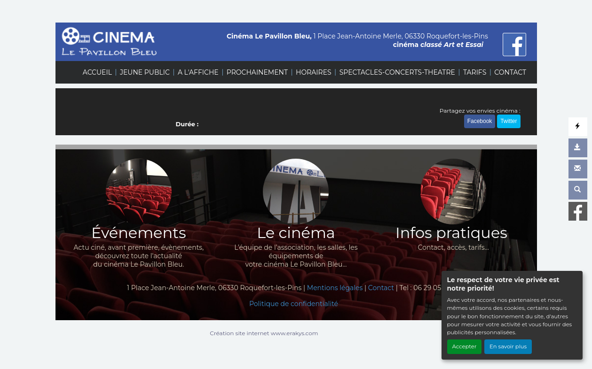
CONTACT (510, 72)
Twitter (508, 121)
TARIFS (474, 72)
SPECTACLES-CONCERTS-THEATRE (397, 72)
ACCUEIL (97, 72)
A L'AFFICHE (198, 72)
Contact (381, 288)
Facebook (479, 121)
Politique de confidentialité (293, 304)
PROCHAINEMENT (257, 72)
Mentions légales (335, 288)
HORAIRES (314, 72)
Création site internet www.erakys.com (264, 333)
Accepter (464, 346)
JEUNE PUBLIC (145, 72)
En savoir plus (508, 346)
